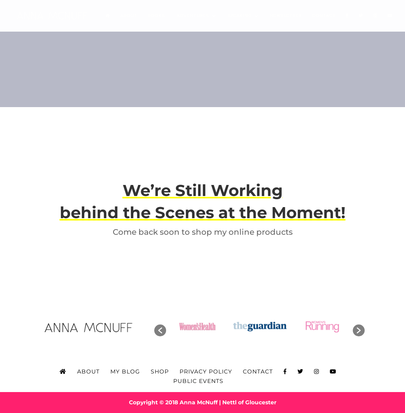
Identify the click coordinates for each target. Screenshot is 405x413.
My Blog (125, 371)
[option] (197, 326)
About (128, 15)
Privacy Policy (206, 371)
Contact (324, 15)
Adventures (192, 15)
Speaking (239, 15)
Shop (160, 371)
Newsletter (286, 15)
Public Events (198, 381)
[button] (160, 330)
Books (156, 15)
